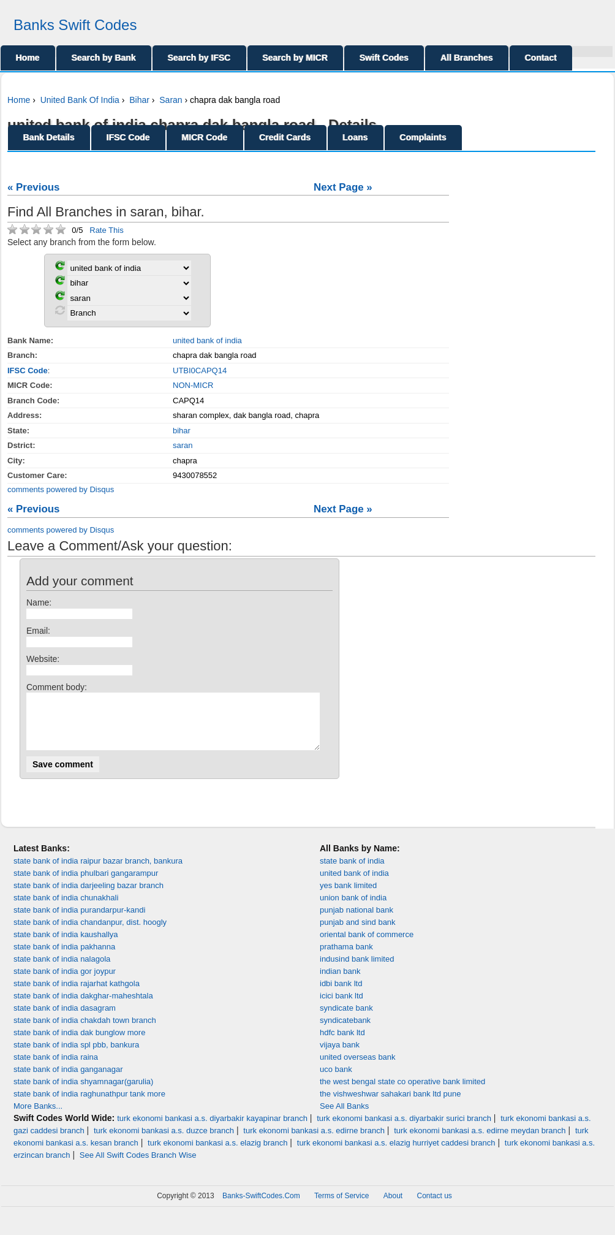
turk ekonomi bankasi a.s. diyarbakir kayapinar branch (212, 1129)
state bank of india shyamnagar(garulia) (83, 1092)
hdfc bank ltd (342, 1043)
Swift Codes (384, 58)
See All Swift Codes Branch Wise (138, 1166)
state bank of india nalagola (61, 970)
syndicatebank (345, 1031)
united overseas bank (358, 1068)
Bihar (139, 100)
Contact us (434, 1207)
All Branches (466, 58)
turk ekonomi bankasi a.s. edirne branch (314, 1141)
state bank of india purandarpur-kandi (79, 920)
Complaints (423, 137)
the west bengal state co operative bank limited (402, 1092)
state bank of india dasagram (64, 1019)
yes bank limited (348, 896)
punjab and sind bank (358, 933)
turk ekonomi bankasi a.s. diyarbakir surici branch (404, 1129)
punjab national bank (356, 920)
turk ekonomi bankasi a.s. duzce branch (164, 1141)
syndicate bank (346, 1019)
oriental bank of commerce (366, 945)
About (392, 1207)
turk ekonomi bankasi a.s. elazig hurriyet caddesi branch (396, 1153)
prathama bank (346, 957)
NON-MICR (193, 385)
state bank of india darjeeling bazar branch (88, 896)
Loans (355, 137)
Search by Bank (104, 58)
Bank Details (49, 137)
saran (183, 445)
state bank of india (352, 871)
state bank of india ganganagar (68, 1080)
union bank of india (353, 908)
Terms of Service (341, 1207)
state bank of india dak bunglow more (79, 1043)
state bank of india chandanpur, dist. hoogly (90, 933)
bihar (182, 430)
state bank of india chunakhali (65, 908)
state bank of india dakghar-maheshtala (83, 1006)
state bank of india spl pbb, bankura (76, 1055)
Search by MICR (295, 58)
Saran (170, 100)
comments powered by (60, 489)
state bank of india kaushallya (65, 945)
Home (28, 58)
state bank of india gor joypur (64, 982)
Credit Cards (285, 137)
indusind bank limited (357, 970)
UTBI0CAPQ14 (200, 370)
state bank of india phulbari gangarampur (85, 884)
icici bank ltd (341, 1006)
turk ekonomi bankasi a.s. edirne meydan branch (479, 1141)
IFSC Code (128, 137)
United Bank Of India (79, 100)
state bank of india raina (55, 1068)
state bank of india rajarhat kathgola (76, 994)
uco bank (336, 1080)
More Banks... (37, 1117)
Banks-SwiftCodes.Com (261, 1207)
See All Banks (344, 1117)
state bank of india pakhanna (64, 957)
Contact (541, 58)
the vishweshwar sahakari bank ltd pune (390, 1104)
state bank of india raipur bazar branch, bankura (98, 871)
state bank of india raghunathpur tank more (89, 1104)
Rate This (106, 230)
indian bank (340, 982)
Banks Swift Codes (75, 25)
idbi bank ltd (341, 994)
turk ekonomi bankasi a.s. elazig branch (217, 1153)
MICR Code (205, 137)
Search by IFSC (199, 58)
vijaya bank (340, 1055)
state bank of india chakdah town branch (84, 1031)
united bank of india (207, 340)
